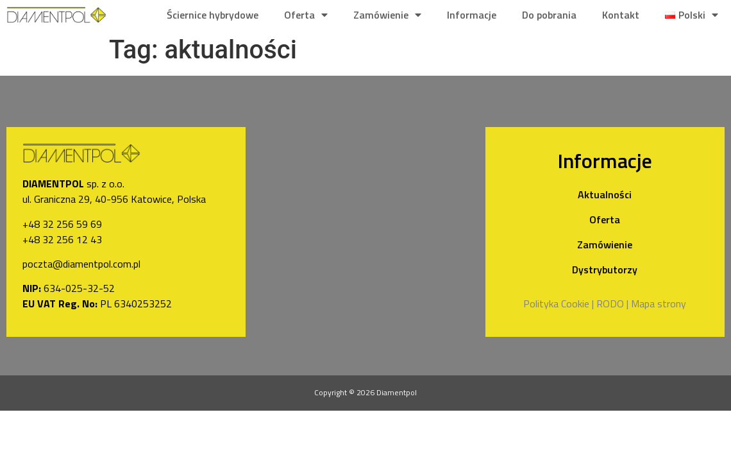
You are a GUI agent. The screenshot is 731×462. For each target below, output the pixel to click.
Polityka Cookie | (558, 303)
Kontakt (620, 14)
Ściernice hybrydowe (212, 14)
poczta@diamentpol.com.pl (81, 263)
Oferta (306, 14)
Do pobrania (549, 14)
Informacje (471, 14)
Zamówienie (387, 14)
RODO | (612, 303)
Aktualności (605, 194)
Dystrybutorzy (604, 269)
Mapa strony (658, 303)
